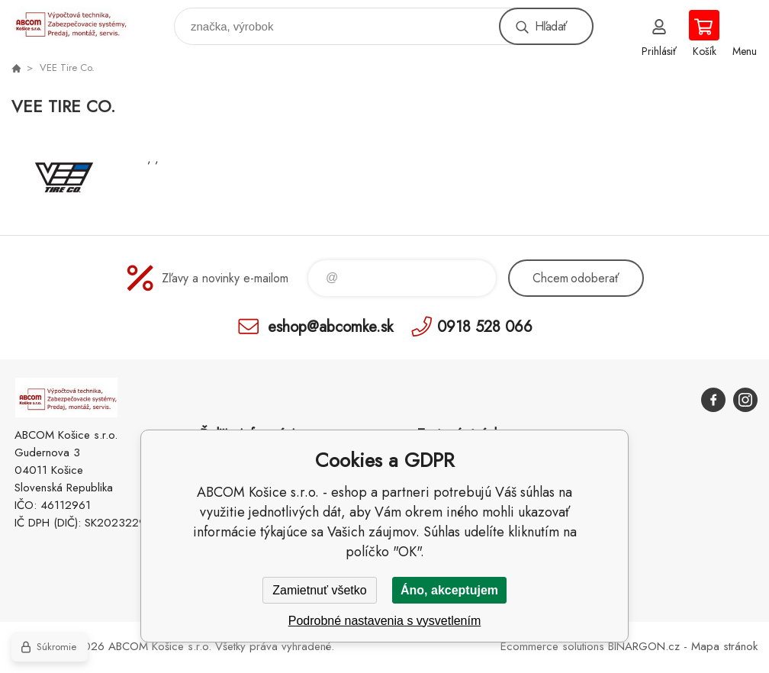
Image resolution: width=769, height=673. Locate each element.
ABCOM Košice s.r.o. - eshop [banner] (78, 22)
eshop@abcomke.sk (330, 326)
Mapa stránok (724, 646)
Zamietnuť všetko (319, 590)
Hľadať (551, 26)
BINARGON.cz (644, 646)
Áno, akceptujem (449, 590)
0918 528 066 (485, 326)
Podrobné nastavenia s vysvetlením (384, 620)
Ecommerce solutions (552, 646)
